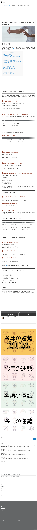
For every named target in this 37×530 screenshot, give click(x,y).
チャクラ (6, 222)
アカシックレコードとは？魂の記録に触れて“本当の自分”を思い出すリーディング (11, 450)
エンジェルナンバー (4, 523)
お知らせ (3, 478)
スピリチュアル (13, 48)
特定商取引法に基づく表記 (21, 517)
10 (6, 259)
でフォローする (10, 309)
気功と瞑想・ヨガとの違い (7, 57)
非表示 (13, 52)
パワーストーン (4, 485)
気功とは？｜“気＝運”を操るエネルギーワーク (8, 54)
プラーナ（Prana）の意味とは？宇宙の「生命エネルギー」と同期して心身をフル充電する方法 (13, 473)
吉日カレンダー (3, 524)
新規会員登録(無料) (4, 508)
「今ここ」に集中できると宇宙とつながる (9, 66)
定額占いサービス (4, 510)
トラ (20, 123)
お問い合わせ (20, 519)
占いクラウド (8, 312)
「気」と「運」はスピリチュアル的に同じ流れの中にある (11, 56)
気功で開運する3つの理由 (6, 62)
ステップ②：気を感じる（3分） (8, 71)
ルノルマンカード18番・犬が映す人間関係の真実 (7, 442)
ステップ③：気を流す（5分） (7, 72)
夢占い (3, 489)
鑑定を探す (3, 506)
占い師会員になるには (21, 506)
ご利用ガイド (3, 515)
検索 (1, 432)
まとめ (3, 74)
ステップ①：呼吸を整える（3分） (8, 69)
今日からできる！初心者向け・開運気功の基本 (8, 68)
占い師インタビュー (4, 487)
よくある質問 (3, 517)
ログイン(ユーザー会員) (5, 509)
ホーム (2, 5)
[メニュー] (35, 2)
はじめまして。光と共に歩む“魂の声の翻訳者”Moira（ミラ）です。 (9, 454)
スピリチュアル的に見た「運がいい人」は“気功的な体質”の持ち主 (12, 61)
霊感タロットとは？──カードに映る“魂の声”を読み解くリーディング (10, 446)
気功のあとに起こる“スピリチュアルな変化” (8, 73)
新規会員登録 (20, 507)
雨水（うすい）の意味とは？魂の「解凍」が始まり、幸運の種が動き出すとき (10, 466)
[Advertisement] (18, 11)
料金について (3, 516)
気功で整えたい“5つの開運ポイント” (7, 67)
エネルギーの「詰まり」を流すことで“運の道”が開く (11, 63)
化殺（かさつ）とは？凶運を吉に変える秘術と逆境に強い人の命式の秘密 (10, 471)
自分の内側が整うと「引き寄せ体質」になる (9, 65)
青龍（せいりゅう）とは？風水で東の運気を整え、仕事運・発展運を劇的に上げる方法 (12, 464)
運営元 (19, 518)
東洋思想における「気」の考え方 (8, 55)
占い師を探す (3, 507)
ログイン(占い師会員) (21, 508)
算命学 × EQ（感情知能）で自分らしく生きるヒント (7, 457)
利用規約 (19, 515)
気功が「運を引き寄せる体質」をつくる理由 (9, 60)
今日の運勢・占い (4, 521)
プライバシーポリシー (21, 516)
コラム (3, 303)
